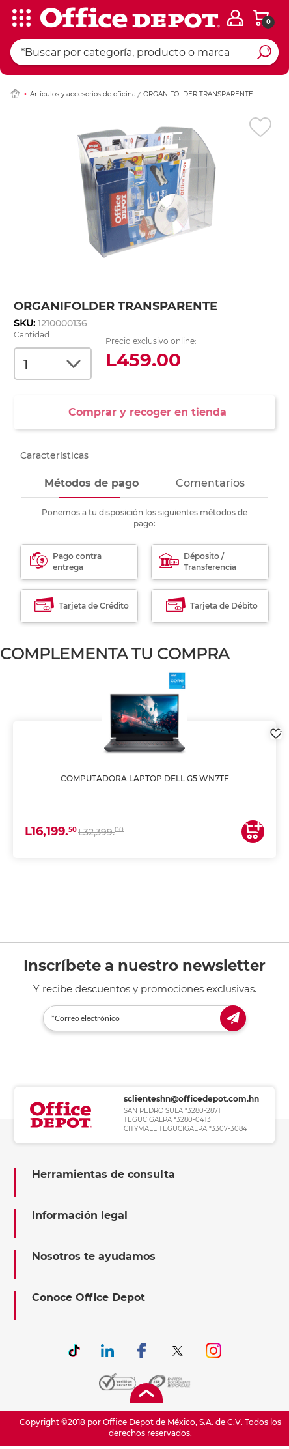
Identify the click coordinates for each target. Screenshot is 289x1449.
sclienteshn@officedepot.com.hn (191, 1099)
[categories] (19, 19)
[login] (235, 18)
